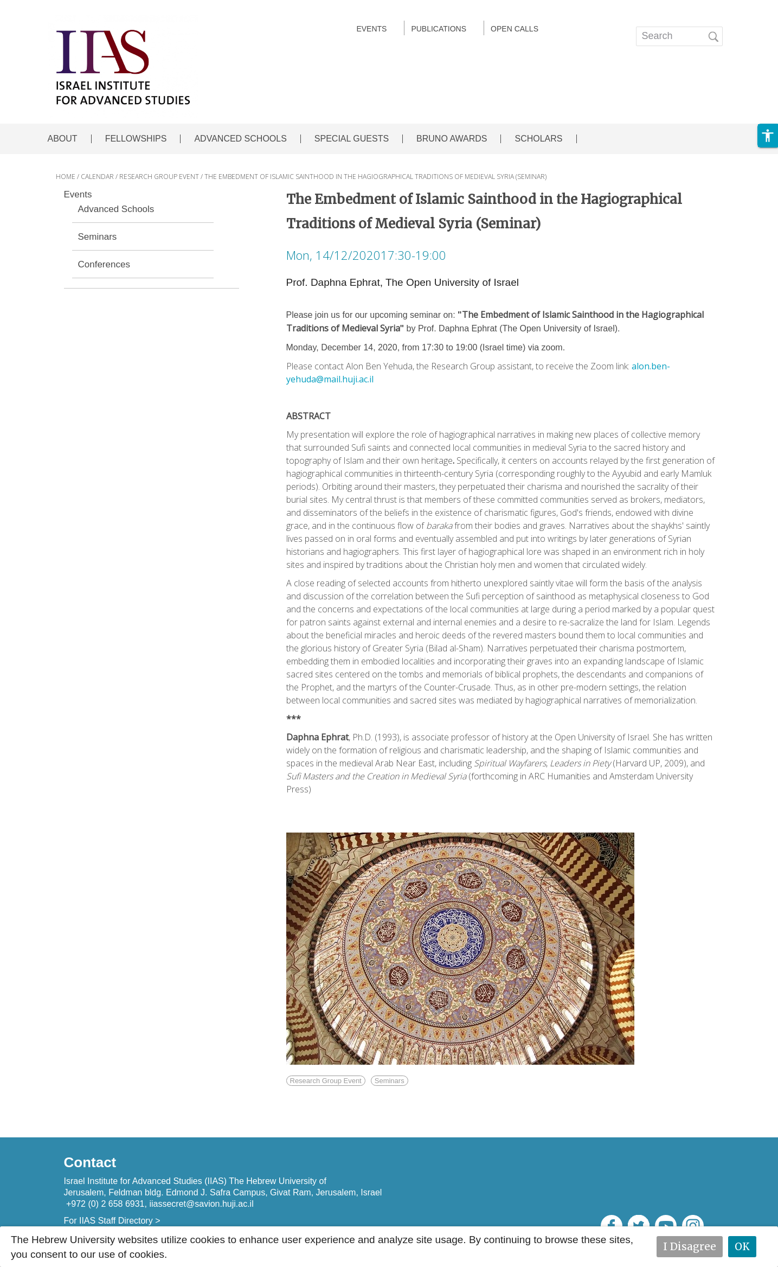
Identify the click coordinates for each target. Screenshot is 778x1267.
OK (742, 1246)
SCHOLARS (538, 139)
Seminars (97, 237)
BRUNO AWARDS (451, 139)
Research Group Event (326, 1081)
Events (78, 195)
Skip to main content (46, 7)
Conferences (104, 265)
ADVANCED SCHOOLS (240, 139)
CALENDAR (97, 176)
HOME (65, 176)
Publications (438, 28)
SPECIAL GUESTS (351, 139)
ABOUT (63, 139)
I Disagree (689, 1246)
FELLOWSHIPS (136, 139)
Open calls (514, 28)
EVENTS (371, 28)
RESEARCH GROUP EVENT (159, 176)
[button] (767, 136)
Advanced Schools (116, 209)
